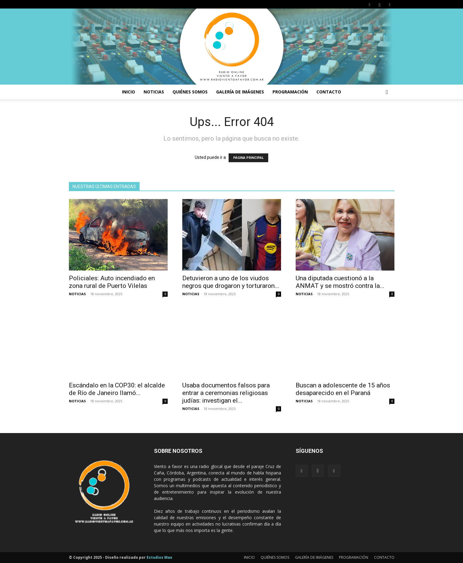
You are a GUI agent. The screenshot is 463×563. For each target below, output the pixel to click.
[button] (387, 92)
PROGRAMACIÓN (290, 92)
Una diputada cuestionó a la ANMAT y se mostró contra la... (340, 282)
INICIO (128, 92)
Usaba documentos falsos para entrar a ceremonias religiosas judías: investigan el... (226, 393)
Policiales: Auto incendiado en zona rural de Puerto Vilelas (112, 282)
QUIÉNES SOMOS (275, 557)
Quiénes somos (190, 92)
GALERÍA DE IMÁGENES (240, 92)
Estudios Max (159, 557)
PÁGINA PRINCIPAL (248, 158)
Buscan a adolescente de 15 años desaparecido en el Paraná (343, 389)
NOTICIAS (154, 92)
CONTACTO (328, 92)
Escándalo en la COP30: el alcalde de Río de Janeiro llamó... (117, 389)
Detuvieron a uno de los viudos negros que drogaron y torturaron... (230, 282)
